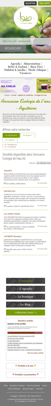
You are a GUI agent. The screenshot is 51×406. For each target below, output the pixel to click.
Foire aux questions (33, 385)
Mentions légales (28, 389)
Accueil (13, 95)
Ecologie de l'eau (41, 95)
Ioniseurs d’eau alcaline (17, 324)
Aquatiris (8, 170)
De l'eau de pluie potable (16, 338)
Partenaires (39, 389)
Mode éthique (37, 69)
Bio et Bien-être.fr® (34, 396)
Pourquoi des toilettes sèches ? (18, 347)
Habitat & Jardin (14, 69)
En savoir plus (42, 183)
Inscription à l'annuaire (17, 385)
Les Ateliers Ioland (12, 214)
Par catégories (10, 140)
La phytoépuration (14, 341)
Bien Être (36, 66)
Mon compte (44, 3)
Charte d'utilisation (14, 389)
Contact (44, 385)
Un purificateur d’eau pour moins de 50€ (21, 336)
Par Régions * (27, 135)
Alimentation (31, 63)
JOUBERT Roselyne (12, 236)
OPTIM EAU (9, 191)
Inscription (30, 3)
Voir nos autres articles (35, 353)
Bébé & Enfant (17, 66)
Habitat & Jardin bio (25, 95)
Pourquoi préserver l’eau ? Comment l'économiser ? (25, 350)
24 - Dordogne (9, 145)
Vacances (25, 73)
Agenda (15, 63)
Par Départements (11, 135)
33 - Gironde (9, 147)
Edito (6, 385)
